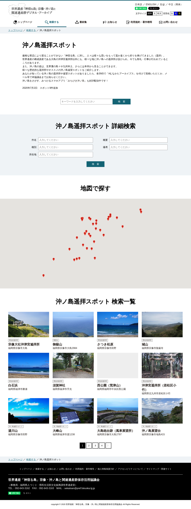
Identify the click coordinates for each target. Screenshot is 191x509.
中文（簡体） (175, 4)
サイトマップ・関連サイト (158, 469)
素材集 (81, 22)
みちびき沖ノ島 (76, 80)
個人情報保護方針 (105, 469)
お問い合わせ (168, 22)
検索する (52, 22)
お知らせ (110, 22)
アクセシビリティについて (130, 469)
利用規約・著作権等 (139, 22)
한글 (162, 4)
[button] (82, 219)
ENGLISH (151, 4)
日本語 (138, 4)
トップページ (22, 22)
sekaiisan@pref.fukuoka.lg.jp (79, 488)
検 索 (121, 101)
